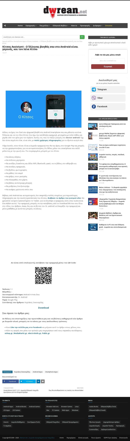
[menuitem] (108, 25)
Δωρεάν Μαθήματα (18, 422)
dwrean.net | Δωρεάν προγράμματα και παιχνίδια (37, 438)
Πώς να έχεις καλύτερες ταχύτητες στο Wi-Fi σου (112, 146)
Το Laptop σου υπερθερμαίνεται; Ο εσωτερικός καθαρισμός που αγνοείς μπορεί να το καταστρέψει (113, 166)
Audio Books (93, 407)
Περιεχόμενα (71, 438)
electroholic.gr (34, 333)
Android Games (34, 407)
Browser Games (66, 407)
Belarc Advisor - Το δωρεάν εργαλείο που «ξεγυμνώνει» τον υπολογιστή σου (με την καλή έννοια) (113, 189)
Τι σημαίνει (7, 426)
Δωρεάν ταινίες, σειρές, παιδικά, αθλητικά (112, 155)
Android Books (21, 407)
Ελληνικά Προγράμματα (70, 422)
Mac (48, 410)
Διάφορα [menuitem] (97, 25)
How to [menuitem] (74, 25)
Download (43, 307)
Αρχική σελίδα (7, 41)
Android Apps (37, 372)
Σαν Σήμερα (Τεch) (33, 422)
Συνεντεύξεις (93, 429)
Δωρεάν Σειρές (94, 426)
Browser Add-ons (52, 407)
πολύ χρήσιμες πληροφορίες (47, 140)
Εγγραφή (108, 67)
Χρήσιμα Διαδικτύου (108, 429)
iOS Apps (7, 410)
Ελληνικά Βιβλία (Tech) (108, 407)
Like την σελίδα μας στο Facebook (26, 327)
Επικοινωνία (123, 438)
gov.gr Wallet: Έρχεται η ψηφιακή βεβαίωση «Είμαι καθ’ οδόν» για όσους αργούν (112, 135)
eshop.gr (9, 333)
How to (6, 422)
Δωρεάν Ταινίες (108, 426)
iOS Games (16, 410)
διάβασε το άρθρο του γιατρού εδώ (64, 198)
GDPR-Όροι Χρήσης (110, 438)
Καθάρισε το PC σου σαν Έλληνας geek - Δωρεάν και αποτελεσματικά (112, 226)
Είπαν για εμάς (83, 438)
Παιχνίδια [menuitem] (44, 25)
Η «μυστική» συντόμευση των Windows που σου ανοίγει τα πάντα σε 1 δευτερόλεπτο (112, 178)
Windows (75, 410)
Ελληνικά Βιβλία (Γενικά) (97, 410)
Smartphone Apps (20, 41)
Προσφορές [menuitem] (85, 25)
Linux (76, 407)
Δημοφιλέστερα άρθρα (111, 422)
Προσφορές (120, 426)
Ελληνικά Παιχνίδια (53, 422)
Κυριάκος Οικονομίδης (22, 372)
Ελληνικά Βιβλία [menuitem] (60, 25)
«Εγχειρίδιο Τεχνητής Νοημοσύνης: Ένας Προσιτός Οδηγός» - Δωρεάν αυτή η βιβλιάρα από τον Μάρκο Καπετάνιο (112, 202)
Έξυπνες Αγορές (94, 422)
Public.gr (46, 333)
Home (62, 438)
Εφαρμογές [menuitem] (30, 25)
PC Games (55, 410)
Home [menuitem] (20, 25)
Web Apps (65, 410)
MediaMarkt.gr (20, 333)
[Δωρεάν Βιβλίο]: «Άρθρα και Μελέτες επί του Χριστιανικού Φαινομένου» (110, 215)
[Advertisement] (43, 74)
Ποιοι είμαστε (96, 438)
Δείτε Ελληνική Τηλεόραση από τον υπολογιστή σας (112, 125)
